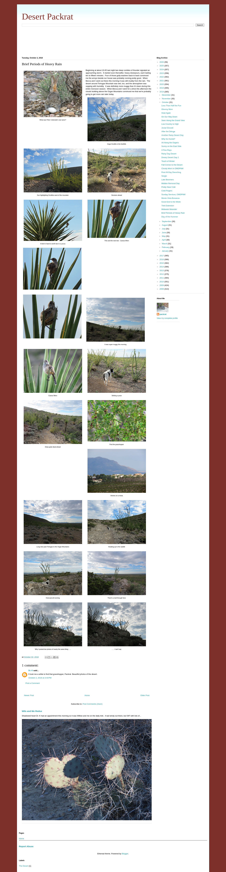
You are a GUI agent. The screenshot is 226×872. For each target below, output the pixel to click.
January (165, 251)
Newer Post (29, 695)
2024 (162, 69)
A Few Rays (166, 150)
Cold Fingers (166, 191)
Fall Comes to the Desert (171, 165)
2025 (162, 66)
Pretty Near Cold (168, 187)
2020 (162, 84)
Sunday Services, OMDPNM (173, 194)
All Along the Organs (170, 143)
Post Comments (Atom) (92, 704)
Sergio (164, 176)
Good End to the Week (171, 202)
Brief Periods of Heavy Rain (173, 213)
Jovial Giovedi (167, 128)
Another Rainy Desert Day (172, 135)
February (166, 247)
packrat (163, 314)
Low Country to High (170, 124)
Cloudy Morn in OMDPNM (172, 168)
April (164, 240)
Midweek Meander (169, 209)
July (164, 229)
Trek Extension (167, 206)
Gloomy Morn (167, 109)
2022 (162, 77)
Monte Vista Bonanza (170, 198)
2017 (162, 256)
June (164, 232)
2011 (162, 278)
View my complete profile (167, 318)
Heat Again (166, 113)
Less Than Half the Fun (171, 106)
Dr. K (30, 670)
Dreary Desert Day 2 (170, 157)
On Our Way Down (169, 117)
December (166, 95)
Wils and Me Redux (32, 711)
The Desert (23, 866)
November (166, 99)
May (164, 236)
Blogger (125, 854)
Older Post (144, 695)
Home (87, 695)
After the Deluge (168, 131)
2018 (162, 92)
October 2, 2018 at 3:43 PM (40, 678)
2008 (162, 289)
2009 (162, 285)
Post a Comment (33, 683)
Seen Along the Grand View (173, 120)
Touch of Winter (168, 161)
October (165, 102)
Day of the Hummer (169, 217)
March (165, 244)
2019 (162, 88)
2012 (162, 274)
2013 (162, 270)
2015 (162, 263)
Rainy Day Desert (168, 154)
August (165, 225)
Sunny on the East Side (171, 146)
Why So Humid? (168, 139)
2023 (162, 73)
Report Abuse (26, 846)
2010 (162, 282)
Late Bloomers (167, 179)
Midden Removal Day (170, 183)
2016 (162, 259)
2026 (162, 62)
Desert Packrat (47, 16)
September (167, 221)
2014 (162, 267)
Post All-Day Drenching (171, 172)
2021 (162, 81)
